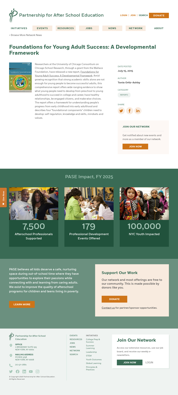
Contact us (108, 308)
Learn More (22, 304)
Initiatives (19, 28)
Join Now (135, 147)
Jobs (89, 28)
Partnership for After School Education (61, 15)
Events (42, 28)
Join (133, 15)
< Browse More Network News (25, 35)
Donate (158, 15)
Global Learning (93, 363)
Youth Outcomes (94, 360)
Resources (65, 28)
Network (136, 28)
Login (123, 15)
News (112, 28)
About (158, 28)
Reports (124, 95)
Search (143, 15)
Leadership (91, 352)
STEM (89, 356)
